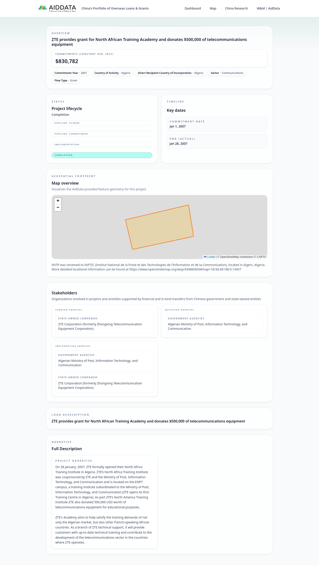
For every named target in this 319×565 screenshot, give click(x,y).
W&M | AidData (268, 8)
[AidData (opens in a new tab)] (57, 8)
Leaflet (209, 256)
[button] (57, 201)
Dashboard (193, 8)
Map (213, 8)
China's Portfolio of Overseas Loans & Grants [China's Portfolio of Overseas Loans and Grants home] (115, 8)
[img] (159, 227)
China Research (236, 8)
